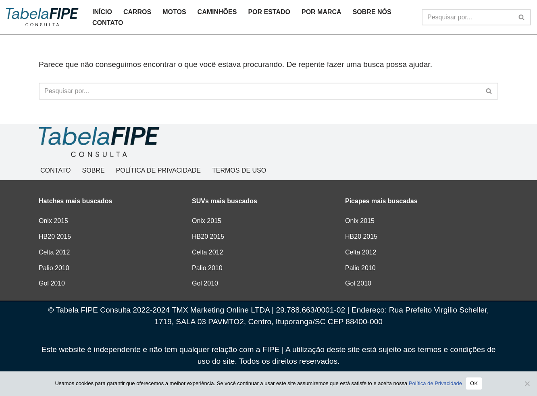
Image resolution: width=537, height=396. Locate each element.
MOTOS (174, 11)
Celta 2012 (54, 252)
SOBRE (93, 170)
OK (474, 383)
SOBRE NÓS (372, 11)
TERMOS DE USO (239, 170)
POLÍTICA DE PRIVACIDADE (158, 170)
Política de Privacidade (435, 383)
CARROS (137, 11)
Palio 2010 (54, 268)
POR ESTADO (269, 11)
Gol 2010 (52, 283)
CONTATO (107, 22)
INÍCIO (102, 11)
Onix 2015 (53, 220)
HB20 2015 (55, 236)
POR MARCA (321, 11)
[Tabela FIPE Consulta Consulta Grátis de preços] (42, 17)
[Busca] (467, 17)
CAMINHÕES (217, 11)
